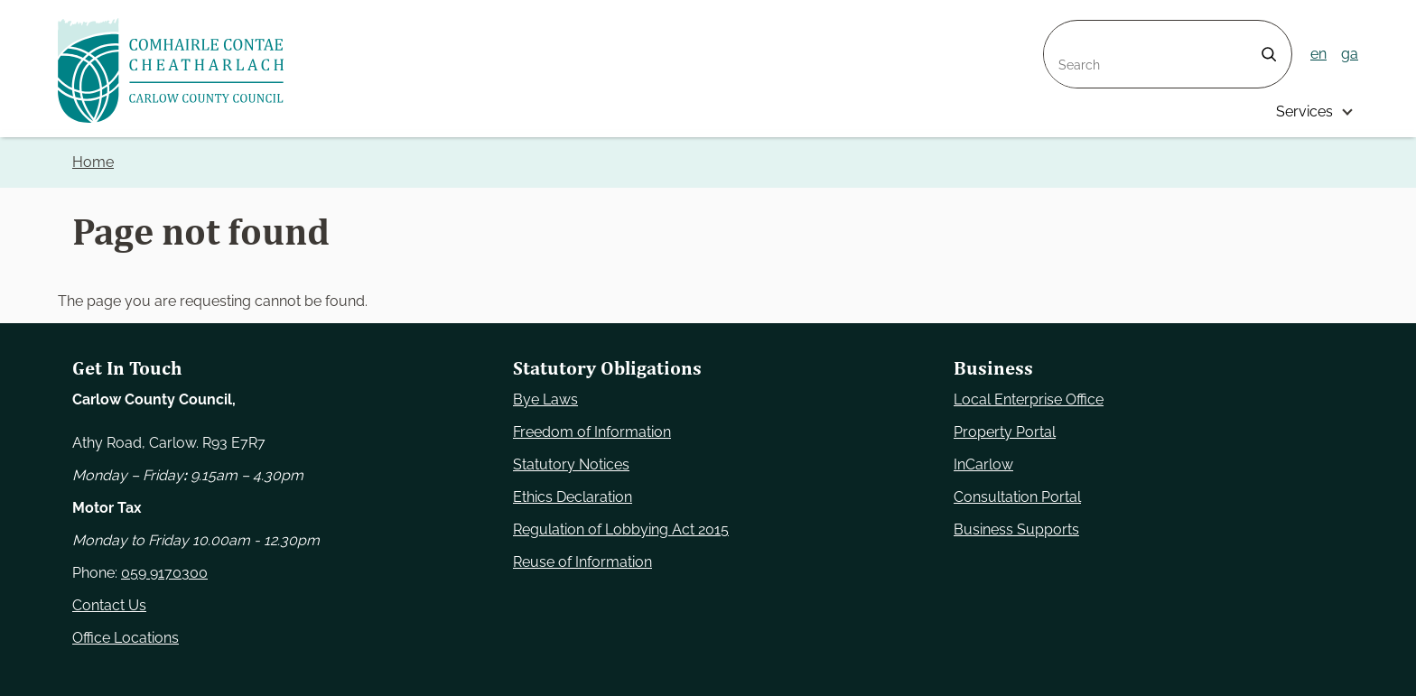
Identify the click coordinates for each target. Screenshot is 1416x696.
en (1318, 53)
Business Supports (1016, 529)
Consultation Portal (1017, 497)
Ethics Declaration (572, 497)
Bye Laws (545, 399)
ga (1349, 53)
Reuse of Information (582, 562)
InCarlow (983, 464)
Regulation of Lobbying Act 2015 (621, 529)
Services (1304, 111)
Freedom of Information (592, 432)
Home (93, 162)
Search (1067, 31)
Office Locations (125, 637)
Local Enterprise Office (1029, 399)
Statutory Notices (571, 464)
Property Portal (1005, 432)
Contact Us (109, 605)
